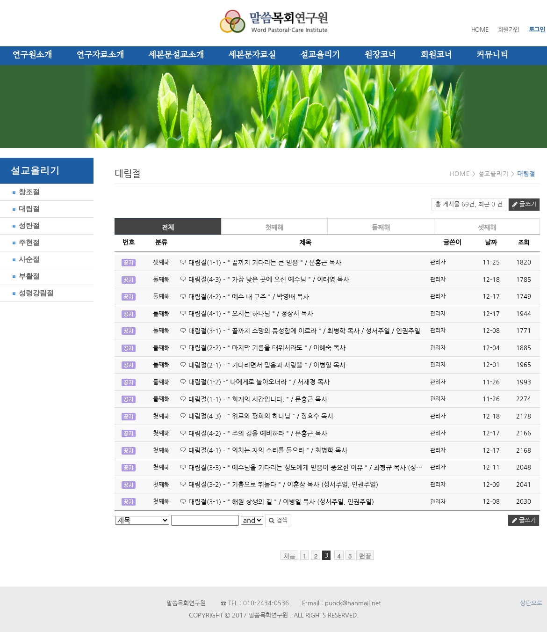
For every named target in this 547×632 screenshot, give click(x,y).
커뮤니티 (492, 55)
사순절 (24, 259)
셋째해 (487, 227)
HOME (480, 30)
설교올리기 (320, 55)
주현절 (24, 242)
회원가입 (508, 30)
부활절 (24, 276)
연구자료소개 (100, 55)
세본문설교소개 (176, 55)
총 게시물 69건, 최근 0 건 (469, 204)
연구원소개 (32, 55)
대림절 (24, 209)
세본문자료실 (252, 55)
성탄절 (24, 225)
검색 (278, 520)
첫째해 (274, 227)
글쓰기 (524, 204)
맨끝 (365, 555)
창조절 (24, 192)
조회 (523, 243)
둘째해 (381, 227)
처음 (289, 555)
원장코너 (380, 55)
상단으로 (531, 603)
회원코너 (436, 55)
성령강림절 (31, 293)
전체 (168, 227)
